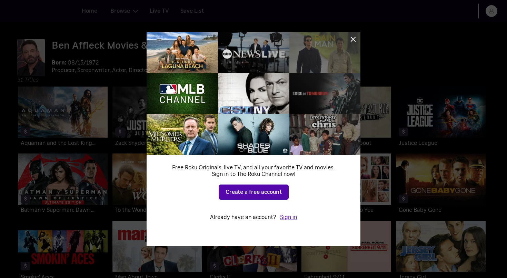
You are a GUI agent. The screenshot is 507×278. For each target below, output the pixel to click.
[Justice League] (441, 118)
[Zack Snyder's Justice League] (252, 118)
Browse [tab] (124, 11)
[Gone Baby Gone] (441, 184)
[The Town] (252, 184)
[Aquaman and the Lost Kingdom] (63, 118)
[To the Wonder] (157, 184)
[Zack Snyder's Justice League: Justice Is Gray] (157, 118)
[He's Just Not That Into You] (346, 184)
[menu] (491, 11)
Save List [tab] (192, 11)
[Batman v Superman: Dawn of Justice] (63, 184)
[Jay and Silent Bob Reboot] (346, 118)
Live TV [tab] (159, 11)
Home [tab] (89, 11)
